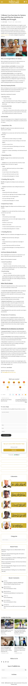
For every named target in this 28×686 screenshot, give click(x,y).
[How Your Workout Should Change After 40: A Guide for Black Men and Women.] (20, 624)
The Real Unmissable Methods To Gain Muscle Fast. (13, 593)
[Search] (26, 2)
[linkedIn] (19, 394)
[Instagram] (8, 662)
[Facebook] (10, 394)
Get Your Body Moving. (8, 597)
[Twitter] (13, 394)
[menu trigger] (2, 2)
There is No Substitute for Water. (10, 588)
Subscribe (14, 450)
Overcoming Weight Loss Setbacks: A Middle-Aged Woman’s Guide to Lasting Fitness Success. (13, 583)
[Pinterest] (16, 394)
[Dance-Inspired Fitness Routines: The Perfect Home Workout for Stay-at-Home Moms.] (20, 641)
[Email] (25, 394)
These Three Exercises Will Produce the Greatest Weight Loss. (14, 607)
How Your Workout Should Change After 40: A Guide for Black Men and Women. (20, 631)
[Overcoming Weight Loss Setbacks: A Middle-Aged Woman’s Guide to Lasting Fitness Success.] (7, 641)
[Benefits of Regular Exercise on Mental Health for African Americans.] (7, 624)
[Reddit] (22, 394)
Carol (5, 580)
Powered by (14, 454)
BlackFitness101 (10, 682)
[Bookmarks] (24, 2)
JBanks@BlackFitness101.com (9, 372)
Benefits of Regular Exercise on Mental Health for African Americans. (7, 631)
